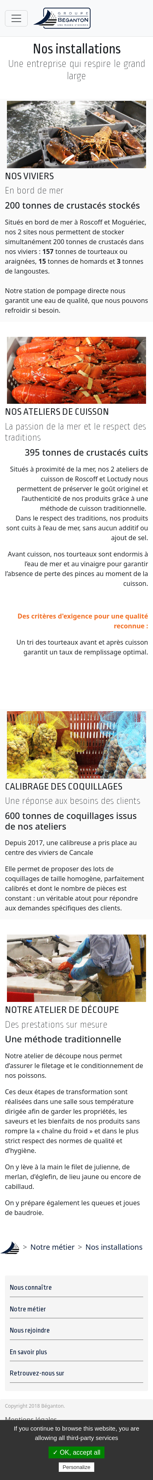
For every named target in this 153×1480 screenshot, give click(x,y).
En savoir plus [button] (29, 1352)
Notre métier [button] (28, 1309)
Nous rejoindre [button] (30, 1330)
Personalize (77, 1467)
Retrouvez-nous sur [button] (38, 1373)
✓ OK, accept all (76, 1452)
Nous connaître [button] (31, 1287)
